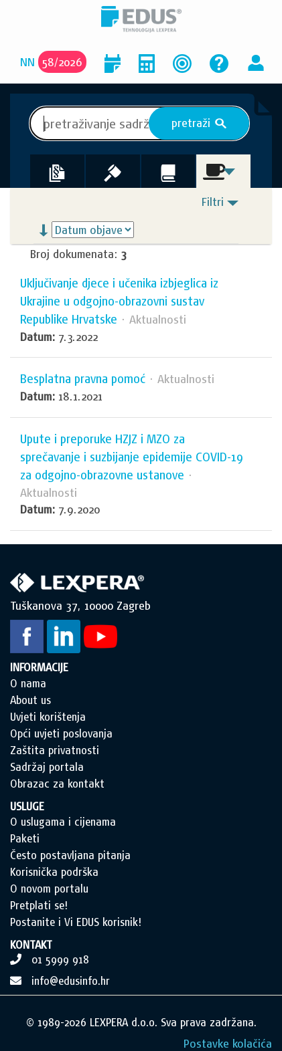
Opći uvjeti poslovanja (61, 733)
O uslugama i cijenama (63, 821)
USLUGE (27, 806)
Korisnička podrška (54, 872)
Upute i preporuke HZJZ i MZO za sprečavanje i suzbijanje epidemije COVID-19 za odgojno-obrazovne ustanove (131, 457)
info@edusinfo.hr (70, 980)
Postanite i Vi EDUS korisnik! (75, 922)
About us (30, 700)
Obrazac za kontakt (57, 783)
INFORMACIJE (39, 667)
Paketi (25, 838)
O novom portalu (49, 888)
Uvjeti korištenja (48, 716)
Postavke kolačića (228, 1043)
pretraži (199, 123)
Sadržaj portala (47, 767)
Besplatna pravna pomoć (82, 378)
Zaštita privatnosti (54, 750)
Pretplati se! (39, 905)
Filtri (213, 202)
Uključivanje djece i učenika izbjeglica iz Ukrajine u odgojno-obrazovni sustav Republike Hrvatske (119, 301)
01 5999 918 (60, 959)
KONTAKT (31, 944)
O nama (28, 683)
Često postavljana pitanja (70, 855)
